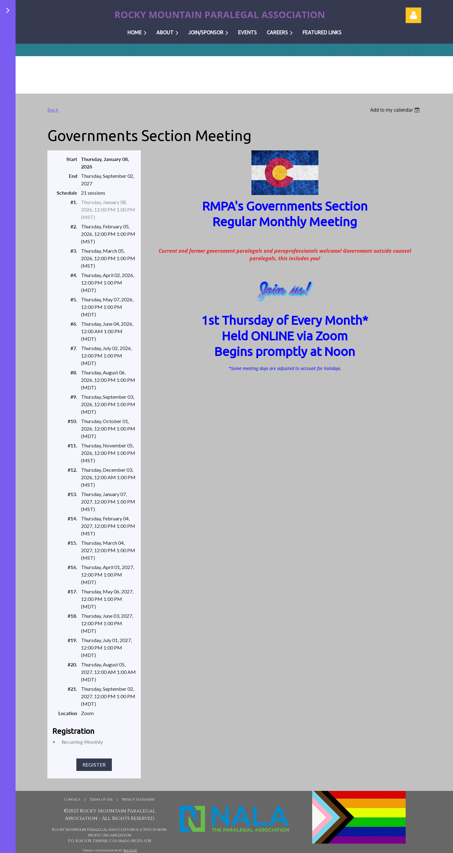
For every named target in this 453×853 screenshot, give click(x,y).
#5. (73, 299)
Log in (413, 15)
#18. (72, 616)
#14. (72, 518)
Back (53, 110)
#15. (72, 543)
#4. (73, 275)
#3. (73, 251)
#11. (72, 445)
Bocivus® (130, 850)
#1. (73, 202)
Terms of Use (101, 799)
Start (71, 159)
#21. (72, 689)
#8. (73, 372)
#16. (72, 567)
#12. (72, 470)
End (73, 176)
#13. (72, 494)
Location (67, 713)
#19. (72, 640)
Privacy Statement (138, 799)
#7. (73, 348)
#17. (72, 591)
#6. (73, 324)
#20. (72, 664)
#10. (72, 421)
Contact (72, 799)
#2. (73, 226)
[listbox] (395, 110)
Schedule (67, 193)
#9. (73, 397)
